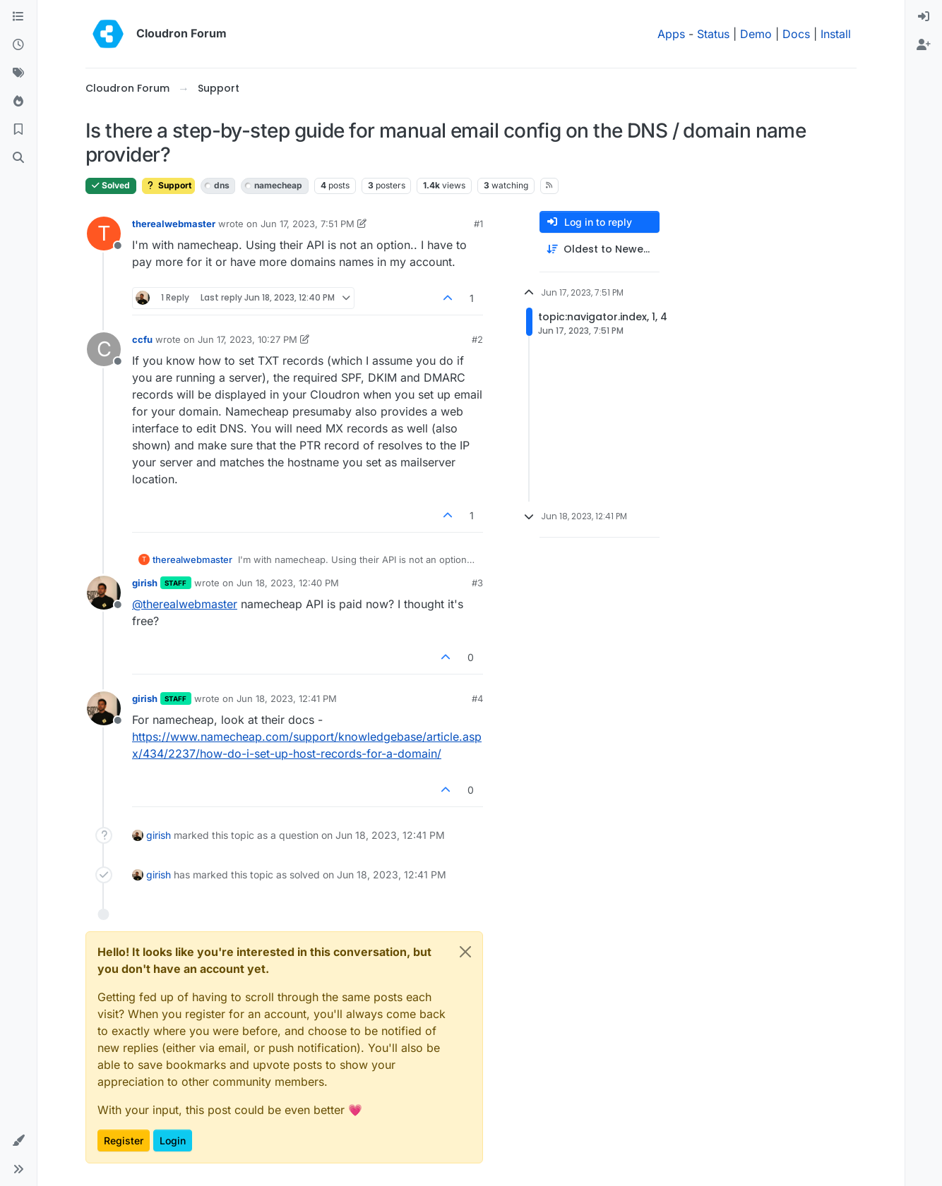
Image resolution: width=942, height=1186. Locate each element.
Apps (671, 34)
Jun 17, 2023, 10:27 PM (247, 339)
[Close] (465, 952)
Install (836, 34)
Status (713, 34)
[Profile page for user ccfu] (104, 349)
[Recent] (18, 45)
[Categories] (18, 17)
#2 (477, 339)
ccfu (142, 339)
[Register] (923, 45)
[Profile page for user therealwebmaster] (104, 233)
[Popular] (18, 101)
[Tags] (18, 73)
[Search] (18, 158)
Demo (756, 34)
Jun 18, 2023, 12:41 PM (287, 698)
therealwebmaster (173, 223)
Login (173, 1140)
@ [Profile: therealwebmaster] (184, 604)
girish (144, 582)
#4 (477, 698)
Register (123, 1140)
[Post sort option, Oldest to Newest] (599, 249)
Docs (796, 34)
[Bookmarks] (18, 130)
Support (168, 185)
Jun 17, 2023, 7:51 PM (307, 223)
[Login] (923, 17)
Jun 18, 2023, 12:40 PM (288, 582)
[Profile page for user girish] (104, 593)
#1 (478, 223)
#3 (477, 582)
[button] (18, 1141)
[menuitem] (923, 17)
